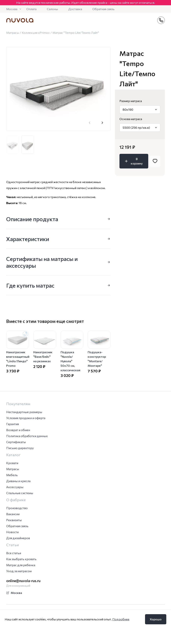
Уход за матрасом (19, 571)
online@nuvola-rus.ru (23, 581)
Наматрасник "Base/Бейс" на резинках (42, 356)
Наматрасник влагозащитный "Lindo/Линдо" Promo (17, 358)
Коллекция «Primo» (36, 32)
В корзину (133, 161)
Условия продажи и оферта (25, 418)
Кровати (12, 463)
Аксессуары (14, 487)
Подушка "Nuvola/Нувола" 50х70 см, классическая (70, 361)
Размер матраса (130, 101)
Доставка (75, 9)
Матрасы (12, 32)
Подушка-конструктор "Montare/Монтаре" (97, 358)
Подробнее (120, 619)
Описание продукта (58, 218)
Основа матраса (130, 119)
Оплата (31, 9)
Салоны (52, 9)
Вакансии (13, 514)
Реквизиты (14, 520)
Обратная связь (103, 9)
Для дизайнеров (18, 538)
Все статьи (13, 553)
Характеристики (58, 238)
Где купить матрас (58, 285)
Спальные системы (19, 493)
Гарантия (12, 424)
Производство (17, 508)
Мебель (12, 475)
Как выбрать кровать (21, 559)
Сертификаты (16, 442)
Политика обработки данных (27, 436)
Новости (12, 532)
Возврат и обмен (18, 430)
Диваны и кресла (18, 481)
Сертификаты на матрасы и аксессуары (58, 262)
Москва (14, 9)
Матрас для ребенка (20, 565)
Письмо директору (20, 448)
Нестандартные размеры (24, 412)
